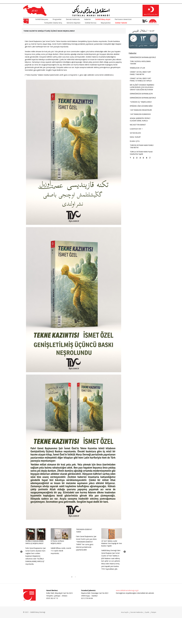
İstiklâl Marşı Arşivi (102, 19)
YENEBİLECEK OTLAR (137, 68)
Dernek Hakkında (73, 19)
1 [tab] (72, 577)
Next (124, 552)
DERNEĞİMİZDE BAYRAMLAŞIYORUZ (143, 57)
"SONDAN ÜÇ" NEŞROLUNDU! (141, 102)
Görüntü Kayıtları (73, 23)
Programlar (57, 19)
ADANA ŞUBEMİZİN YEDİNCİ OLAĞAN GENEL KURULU (140, 119)
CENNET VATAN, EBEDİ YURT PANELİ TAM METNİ (140, 73)
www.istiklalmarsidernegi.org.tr (127, 590)
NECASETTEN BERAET (138, 125)
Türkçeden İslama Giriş (53, 23)
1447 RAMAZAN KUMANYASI (140, 114)
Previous (21, 552)
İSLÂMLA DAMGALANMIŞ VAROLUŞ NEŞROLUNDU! (34, 542)
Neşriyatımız (106, 23)
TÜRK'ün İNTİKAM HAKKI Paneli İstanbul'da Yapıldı (141, 153)
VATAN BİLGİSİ (135, 133)
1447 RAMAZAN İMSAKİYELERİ (141, 110)
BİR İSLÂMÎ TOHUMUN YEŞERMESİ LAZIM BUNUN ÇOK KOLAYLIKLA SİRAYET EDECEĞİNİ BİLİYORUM (142, 87)
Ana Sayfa (124, 612)
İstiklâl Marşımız (41, 19)
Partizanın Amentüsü (123, 19)
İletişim (153, 612)
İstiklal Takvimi (121, 23)
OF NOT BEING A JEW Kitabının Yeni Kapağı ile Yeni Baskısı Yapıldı (111, 543)
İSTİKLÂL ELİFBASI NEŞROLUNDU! (57, 542)
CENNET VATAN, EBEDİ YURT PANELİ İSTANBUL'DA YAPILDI (141, 79)
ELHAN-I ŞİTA (135, 141)
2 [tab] (75, 577)
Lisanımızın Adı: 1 (136, 129)
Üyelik (147, 612)
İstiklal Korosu (90, 23)
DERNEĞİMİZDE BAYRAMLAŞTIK (141, 94)
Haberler (87, 19)
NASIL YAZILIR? (135, 137)
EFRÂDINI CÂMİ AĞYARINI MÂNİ (141, 106)
